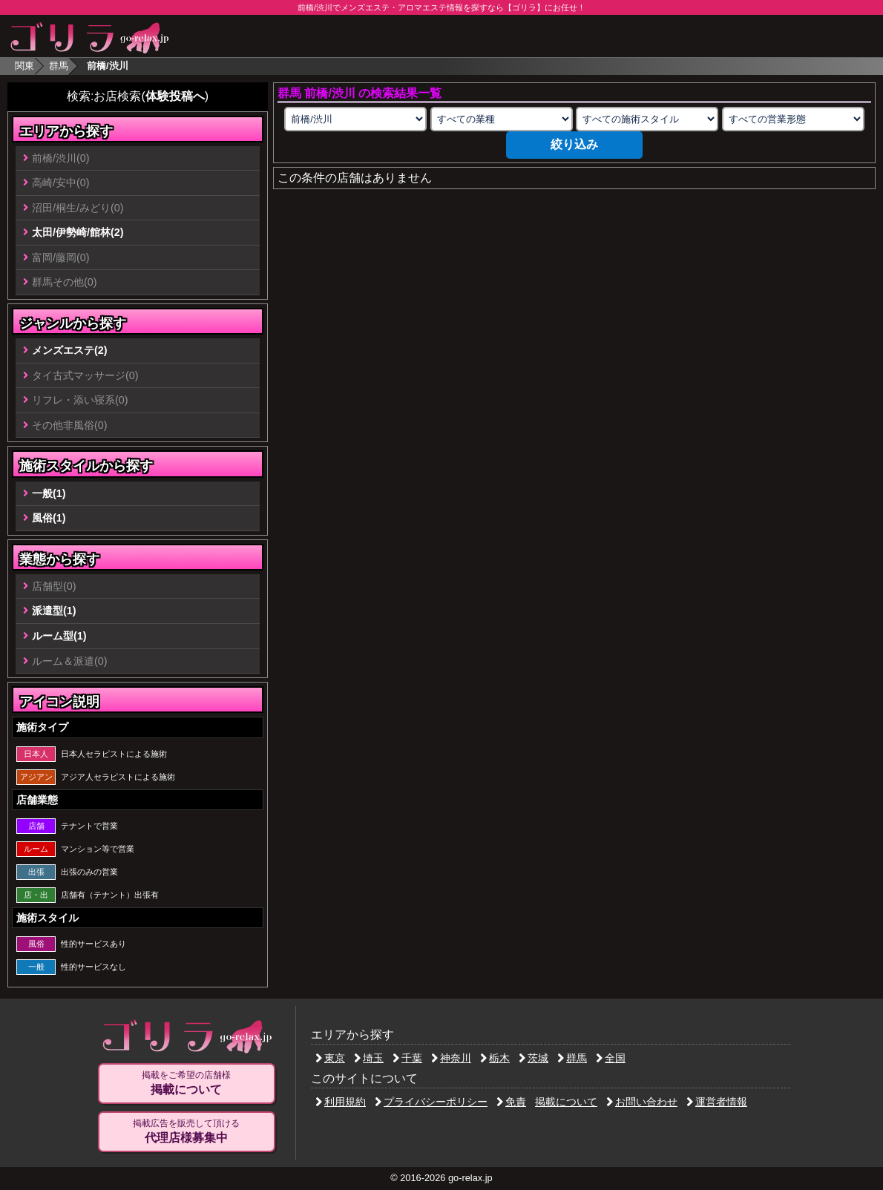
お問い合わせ (641, 1102)
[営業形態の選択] (793, 119)
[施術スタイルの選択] (647, 119)
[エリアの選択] (355, 119)
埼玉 (369, 1058)
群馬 (58, 65)
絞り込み (574, 144)
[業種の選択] (501, 119)
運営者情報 (716, 1102)
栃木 (495, 1058)
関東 (24, 65)
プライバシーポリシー (431, 1102)
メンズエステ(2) (70, 350)
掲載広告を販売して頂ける (186, 1131)
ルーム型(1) (59, 636)
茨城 (533, 1058)
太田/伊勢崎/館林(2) (78, 232)
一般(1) (49, 493)
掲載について (566, 1102)
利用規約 (340, 1102)
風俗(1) (49, 518)
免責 (511, 1102)
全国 (611, 1058)
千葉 (407, 1058)
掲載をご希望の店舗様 (186, 1083)
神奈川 (451, 1058)
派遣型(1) (54, 611)
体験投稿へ (175, 96)
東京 (330, 1058)
